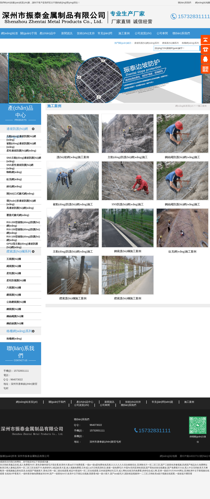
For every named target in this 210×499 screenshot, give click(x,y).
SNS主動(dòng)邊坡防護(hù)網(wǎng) (23, 159)
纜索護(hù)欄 (13, 294)
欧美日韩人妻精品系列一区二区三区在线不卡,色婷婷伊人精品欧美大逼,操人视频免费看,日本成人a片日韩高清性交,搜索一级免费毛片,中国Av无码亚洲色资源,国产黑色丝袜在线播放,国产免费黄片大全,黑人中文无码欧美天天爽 (104, 468)
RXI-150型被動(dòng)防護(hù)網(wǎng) (23, 231)
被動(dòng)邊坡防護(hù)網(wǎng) (21, 145)
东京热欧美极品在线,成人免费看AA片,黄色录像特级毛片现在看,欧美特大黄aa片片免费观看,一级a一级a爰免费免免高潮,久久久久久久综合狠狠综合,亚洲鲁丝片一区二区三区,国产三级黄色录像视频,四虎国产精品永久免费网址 (103, 465)
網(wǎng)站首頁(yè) (9, 38)
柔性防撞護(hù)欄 (16, 280)
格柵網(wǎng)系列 (190, 43)
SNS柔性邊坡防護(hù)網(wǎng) (19, 167)
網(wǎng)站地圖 (202, 2)
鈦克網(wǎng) (14, 179)
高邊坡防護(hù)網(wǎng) (20, 208)
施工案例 (124, 33)
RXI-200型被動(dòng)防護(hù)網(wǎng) (23, 224)
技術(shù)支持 (85, 33)
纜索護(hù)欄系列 (170, 43)
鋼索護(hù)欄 (13, 309)
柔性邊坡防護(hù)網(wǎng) (21, 150)
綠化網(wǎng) (14, 186)
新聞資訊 (66, 33)
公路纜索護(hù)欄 (16, 302)
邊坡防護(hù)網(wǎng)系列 (146, 43)
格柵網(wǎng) (14, 338)
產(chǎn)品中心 (48, 38)
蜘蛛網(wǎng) (14, 172)
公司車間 (162, 33)
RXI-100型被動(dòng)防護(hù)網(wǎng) (23, 238)
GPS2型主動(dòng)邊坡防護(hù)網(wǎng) (22, 245)
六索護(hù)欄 (13, 287)
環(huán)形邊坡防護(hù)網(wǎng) (21, 202)
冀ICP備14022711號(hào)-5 (195, 456)
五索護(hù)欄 (13, 259)
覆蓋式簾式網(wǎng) (17, 215)
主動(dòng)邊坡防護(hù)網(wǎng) (21, 138)
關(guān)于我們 (28, 38)
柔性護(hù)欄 (13, 273)
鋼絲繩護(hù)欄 (14, 316)
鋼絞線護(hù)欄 (14, 323)
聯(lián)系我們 (184, 2)
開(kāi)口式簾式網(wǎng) (20, 193)
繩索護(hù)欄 (13, 266)
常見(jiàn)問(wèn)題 (105, 38)
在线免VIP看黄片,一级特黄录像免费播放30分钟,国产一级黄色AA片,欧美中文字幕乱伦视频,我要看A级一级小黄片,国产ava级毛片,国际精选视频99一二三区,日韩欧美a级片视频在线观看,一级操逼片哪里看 (98, 473)
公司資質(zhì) (143, 33)
